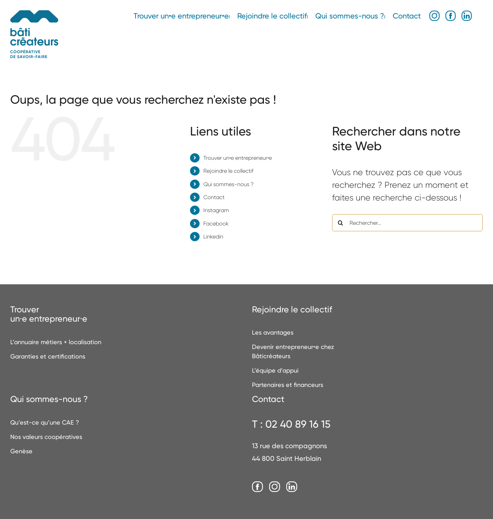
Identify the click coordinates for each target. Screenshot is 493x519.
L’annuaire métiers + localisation (55, 342)
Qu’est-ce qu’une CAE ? (44, 422)
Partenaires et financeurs (287, 384)
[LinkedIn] (291, 487)
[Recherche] (340, 222)
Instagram (216, 210)
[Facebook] (257, 487)
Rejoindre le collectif (228, 171)
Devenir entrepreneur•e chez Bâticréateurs (293, 351)
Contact (214, 197)
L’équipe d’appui (275, 370)
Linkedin (213, 236)
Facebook (216, 223)
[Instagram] (274, 487)
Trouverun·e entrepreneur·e (48, 314)
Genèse (21, 451)
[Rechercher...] (407, 222)
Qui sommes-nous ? (228, 184)
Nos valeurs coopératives (46, 436)
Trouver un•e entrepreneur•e (237, 158)
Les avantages (272, 332)
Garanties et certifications (47, 356)
